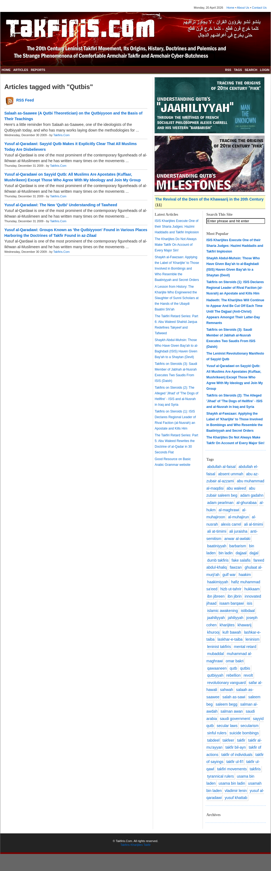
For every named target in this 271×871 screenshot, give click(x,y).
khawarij (244, 625)
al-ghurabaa (246, 502)
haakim (245, 574)
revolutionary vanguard (226, 682)
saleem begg (226, 704)
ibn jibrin (235, 596)
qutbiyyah (215, 675)
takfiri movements (232, 769)
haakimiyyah (217, 582)
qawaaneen (217, 668)
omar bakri (235, 661)
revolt (248, 675)
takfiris (255, 769)
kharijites (227, 625)
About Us (243, 7)
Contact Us (259, 7)
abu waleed (236, 488)
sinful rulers (217, 733)
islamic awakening (222, 610)
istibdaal (248, 610)
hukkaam (252, 589)
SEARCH (251, 69)
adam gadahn (251, 495)
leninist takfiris (219, 646)
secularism (249, 725)
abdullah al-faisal (221, 466)
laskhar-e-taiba (230, 639)
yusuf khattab (236, 797)
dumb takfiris (218, 560)
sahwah (226, 689)
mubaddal (215, 653)
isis (249, 603)
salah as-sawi (233, 697)
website (184, 465)
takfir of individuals (236, 754)
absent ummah (230, 474)
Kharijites (136, 844)
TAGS (238, 69)
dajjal (254, 553)
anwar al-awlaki (237, 538)
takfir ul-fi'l (234, 761)
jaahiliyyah (216, 617)
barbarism (237, 546)
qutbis (245, 668)
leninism (252, 639)
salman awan (231, 711)
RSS (228, 69)
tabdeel (213, 740)
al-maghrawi (229, 510)
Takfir (147, 844)
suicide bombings (244, 733)
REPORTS (38, 69)
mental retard (245, 646)
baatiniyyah (216, 546)
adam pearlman (220, 502)
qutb (233, 668)
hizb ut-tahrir (231, 589)
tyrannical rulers (220, 776)
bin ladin (226, 553)
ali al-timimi (253, 524)
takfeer (228, 740)
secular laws (227, 725)
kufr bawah (232, 632)
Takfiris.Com (61, 135)
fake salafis (241, 560)
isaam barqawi (231, 603)
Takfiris (125, 844)
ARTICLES (20, 69)
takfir (241, 740)
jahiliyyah (235, 617)
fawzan (236, 567)
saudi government (235, 718)
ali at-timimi (216, 531)
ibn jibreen (216, 596)
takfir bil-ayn (235, 747)
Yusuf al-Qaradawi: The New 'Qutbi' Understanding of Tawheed (60, 205)
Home (230, 7)
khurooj (213, 632)
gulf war (229, 574)
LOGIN (264, 69)
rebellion (233, 675)
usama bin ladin (232, 783)
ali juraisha (238, 531)
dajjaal (241, 553)
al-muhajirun (238, 517)
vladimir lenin (236, 790)
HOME (6, 69)
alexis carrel (231, 524)
